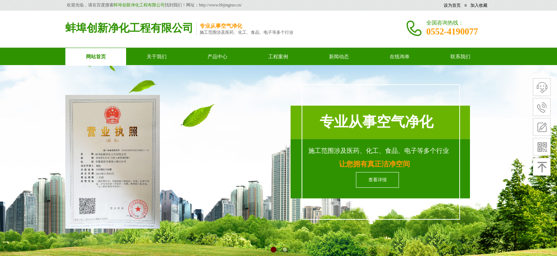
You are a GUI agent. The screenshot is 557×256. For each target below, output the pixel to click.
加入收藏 (478, 5)
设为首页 (452, 5)
